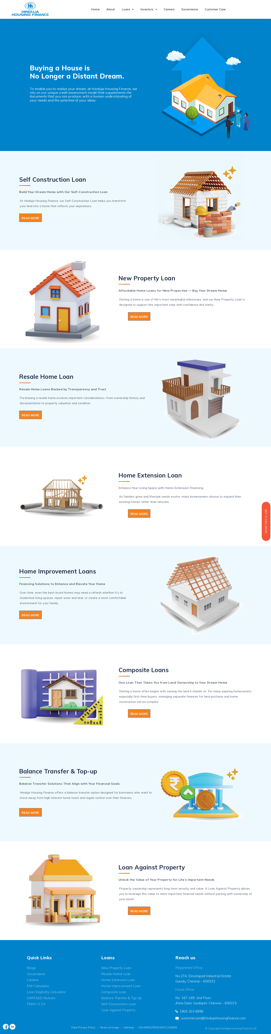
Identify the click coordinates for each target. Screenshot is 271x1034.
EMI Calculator (38, 986)
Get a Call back (266, 521)
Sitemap (129, 1027)
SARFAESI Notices (41, 998)
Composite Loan (113, 992)
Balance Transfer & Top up (121, 998)
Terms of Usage (109, 1027)
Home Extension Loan (118, 980)
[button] (133, 9)
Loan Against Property (118, 1010)
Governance (189, 9)
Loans (126, 9)
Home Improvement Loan (121, 986)
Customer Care (215, 9)
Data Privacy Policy (83, 1027)
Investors (147, 9)
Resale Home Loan (116, 974)
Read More (30, 218)
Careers (169, 9)
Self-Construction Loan (118, 1004)
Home (95, 9)
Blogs (31, 968)
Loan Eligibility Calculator (46, 992)
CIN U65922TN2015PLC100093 (157, 1027)
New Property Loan (116, 968)
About (110, 9)
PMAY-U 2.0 (36, 1004)
